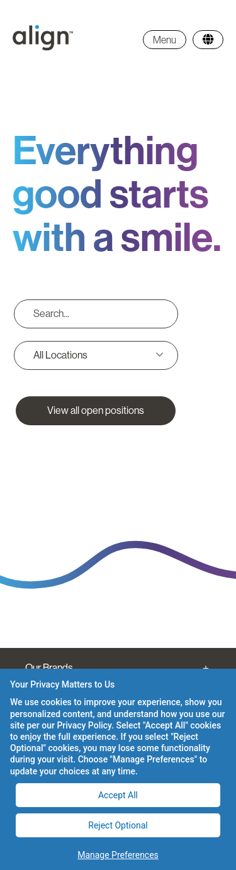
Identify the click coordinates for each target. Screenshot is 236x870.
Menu (164, 39)
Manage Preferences (118, 855)
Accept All (118, 795)
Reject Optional (117, 825)
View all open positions (95, 410)
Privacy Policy (84, 725)
